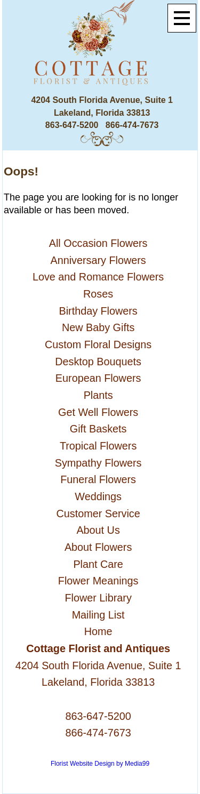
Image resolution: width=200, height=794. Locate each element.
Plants (98, 395)
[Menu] (182, 18)
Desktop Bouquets (98, 361)
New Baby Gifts (98, 327)
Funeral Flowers (98, 479)
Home (98, 631)
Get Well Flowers (98, 412)
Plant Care (98, 564)
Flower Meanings (98, 581)
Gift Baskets (98, 429)
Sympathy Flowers (98, 463)
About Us (97, 530)
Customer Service (98, 513)
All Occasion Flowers (98, 243)
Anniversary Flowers (98, 260)
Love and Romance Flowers (98, 277)
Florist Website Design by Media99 (100, 763)
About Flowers (98, 547)
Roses (98, 294)
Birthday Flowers (98, 311)
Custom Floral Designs (98, 344)
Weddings (98, 496)
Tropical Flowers (98, 446)
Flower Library (98, 598)
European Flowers (98, 378)
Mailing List (98, 615)
